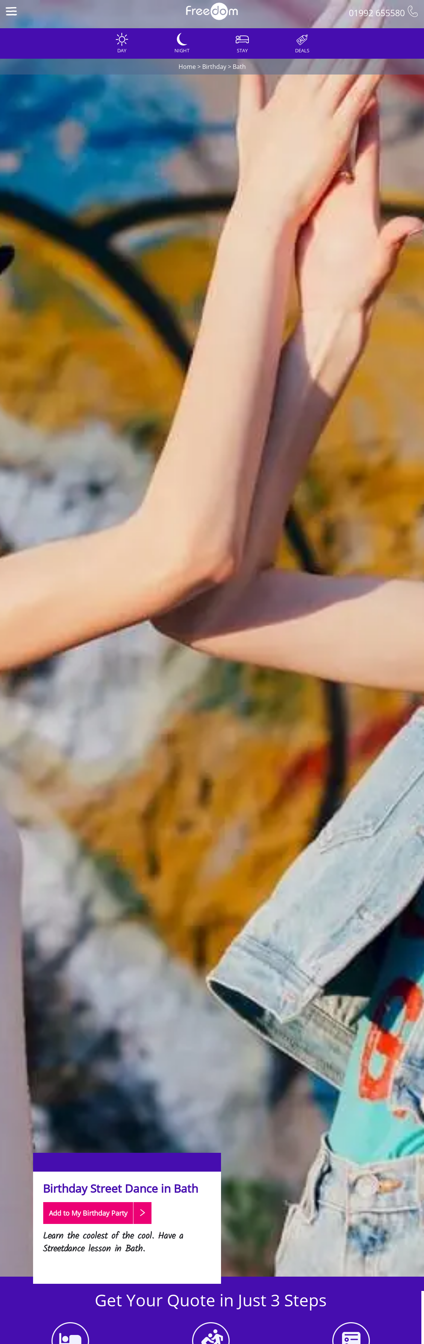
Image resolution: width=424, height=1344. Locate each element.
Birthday (214, 66)
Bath (239, 66)
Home (187, 66)
